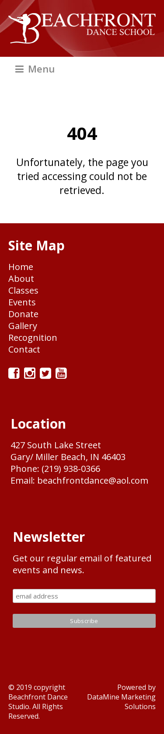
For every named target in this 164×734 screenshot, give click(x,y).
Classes (23, 290)
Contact (24, 349)
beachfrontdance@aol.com (92, 480)
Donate (23, 314)
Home (20, 267)
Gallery (22, 326)
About (21, 278)
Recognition (32, 337)
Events (22, 302)
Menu (35, 68)
